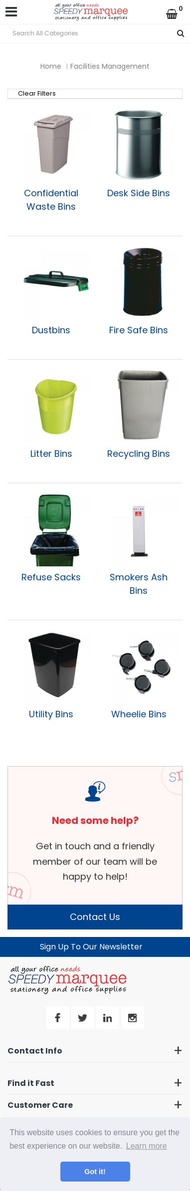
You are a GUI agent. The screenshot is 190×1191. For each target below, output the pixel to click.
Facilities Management (110, 66)
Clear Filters (37, 93)
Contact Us (95, 917)
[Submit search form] (181, 33)
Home (50, 66)
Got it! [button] (94, 1172)
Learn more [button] (146, 1146)
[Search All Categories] (95, 33)
